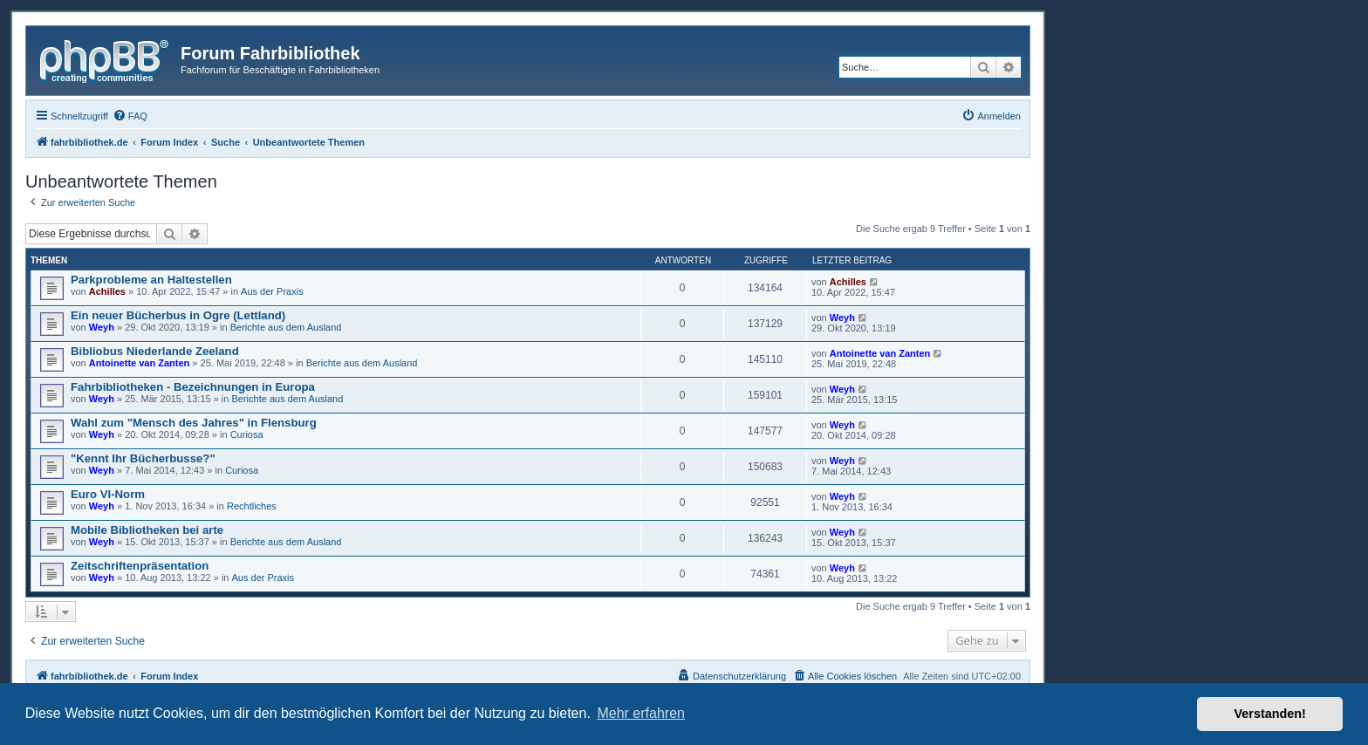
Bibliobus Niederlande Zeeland (155, 351)
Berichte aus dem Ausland (286, 327)
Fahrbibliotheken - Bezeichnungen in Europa (193, 386)
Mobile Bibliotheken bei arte (147, 530)
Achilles (107, 291)
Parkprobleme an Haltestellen (151, 279)
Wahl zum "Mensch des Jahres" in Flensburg (194, 422)
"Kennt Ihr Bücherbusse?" (143, 458)
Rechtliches (252, 506)
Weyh (101, 327)
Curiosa (246, 434)
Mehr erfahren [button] (641, 713)
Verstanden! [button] (1270, 714)
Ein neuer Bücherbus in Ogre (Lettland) (178, 315)
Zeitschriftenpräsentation (140, 565)
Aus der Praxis (272, 291)
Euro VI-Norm (108, 494)
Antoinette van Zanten (139, 363)
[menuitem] (130, 116)
